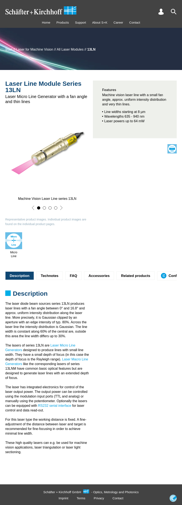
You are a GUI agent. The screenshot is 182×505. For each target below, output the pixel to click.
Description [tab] (19, 276)
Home (46, 22)
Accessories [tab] (99, 276)
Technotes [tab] (50, 276)
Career (118, 22)
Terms (81, 498)
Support (80, 22)
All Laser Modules (70, 49)
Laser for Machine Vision (34, 49)
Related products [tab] (135, 276)
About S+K (99, 22)
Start (8, 49)
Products (62, 22)
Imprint (63, 498)
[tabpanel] (91, 295)
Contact (134, 22)
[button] (33, 208)
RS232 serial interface (54, 405)
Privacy (99, 498)
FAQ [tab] (73, 276)
